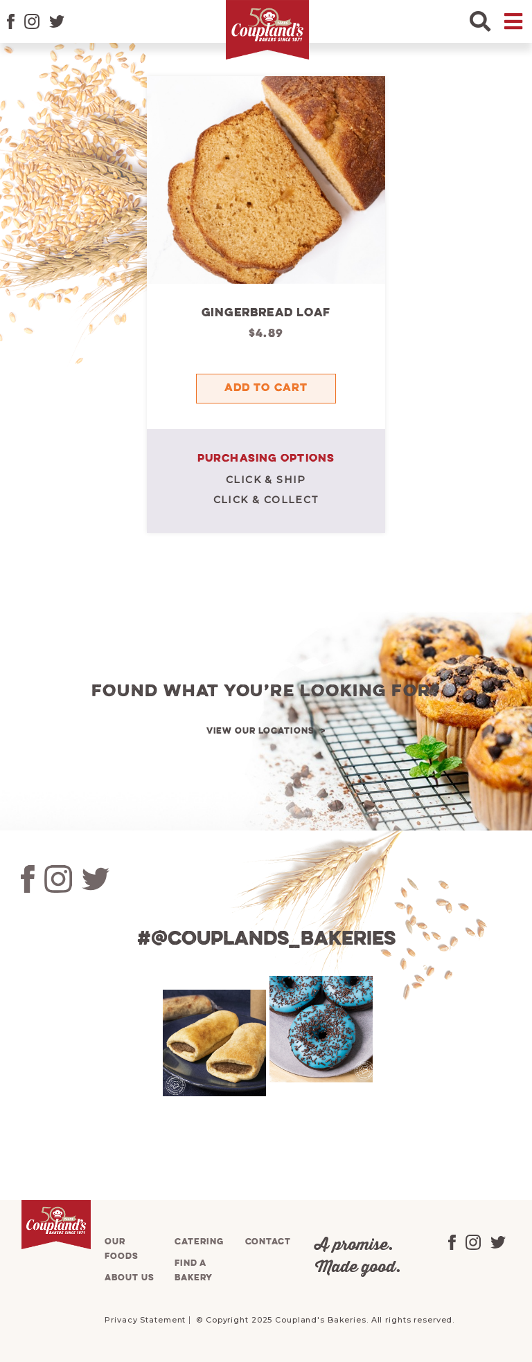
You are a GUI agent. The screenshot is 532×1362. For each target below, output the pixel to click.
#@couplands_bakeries (266, 939)
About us (129, 1278)
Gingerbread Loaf (266, 313)
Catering (199, 1242)
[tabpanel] (212, 1043)
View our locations (260, 731)
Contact (268, 1242)
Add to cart (266, 388)
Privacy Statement (145, 1320)
